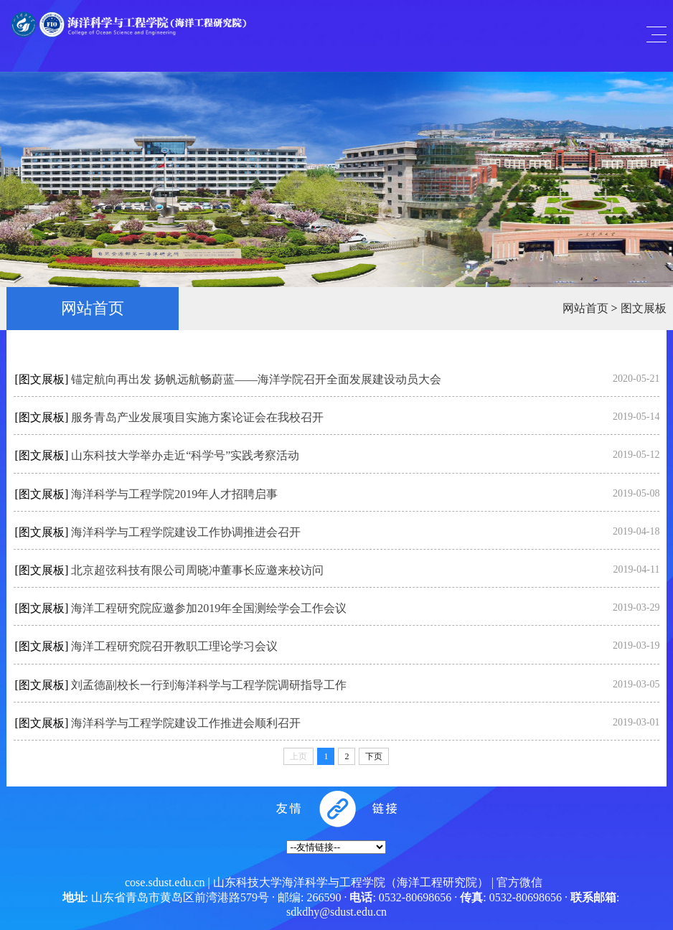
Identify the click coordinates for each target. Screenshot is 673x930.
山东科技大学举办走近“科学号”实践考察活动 (185, 455)
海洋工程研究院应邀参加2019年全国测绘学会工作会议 (209, 608)
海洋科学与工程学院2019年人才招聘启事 (174, 494)
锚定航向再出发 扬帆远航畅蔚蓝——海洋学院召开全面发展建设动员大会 (256, 379)
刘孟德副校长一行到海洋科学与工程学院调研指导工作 (209, 685)
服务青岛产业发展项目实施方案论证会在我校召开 (197, 417)
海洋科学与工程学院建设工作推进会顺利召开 (186, 723)
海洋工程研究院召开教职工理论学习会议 (174, 646)
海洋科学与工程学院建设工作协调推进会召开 (186, 532)
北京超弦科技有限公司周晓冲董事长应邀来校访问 (197, 570)
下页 (373, 756)
